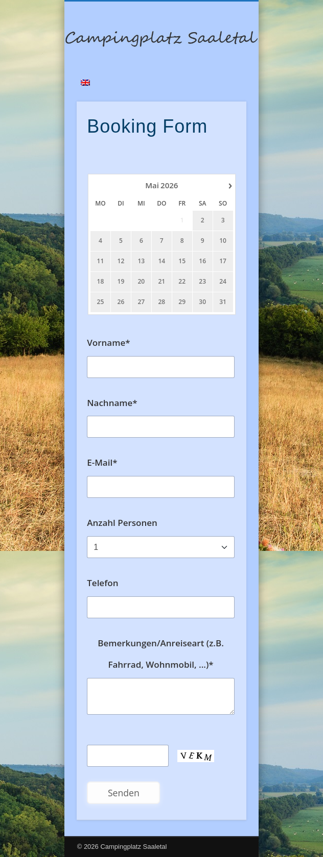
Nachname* (112, 403)
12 (121, 261)
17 (222, 261)
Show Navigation (221, 91)
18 (100, 282)
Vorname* (108, 342)
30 (202, 302)
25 (100, 302)
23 (202, 282)
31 (222, 302)
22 (182, 282)
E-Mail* (102, 462)
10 (222, 241)
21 (162, 282)
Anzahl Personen (122, 522)
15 (182, 261)
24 (222, 282)
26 (121, 302)
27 (141, 302)
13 (141, 261)
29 (182, 302)
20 (141, 282)
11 (100, 261)
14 (162, 261)
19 (121, 282)
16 (202, 261)
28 (162, 302)
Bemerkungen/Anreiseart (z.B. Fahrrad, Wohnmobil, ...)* (161, 654)
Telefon (102, 583)
